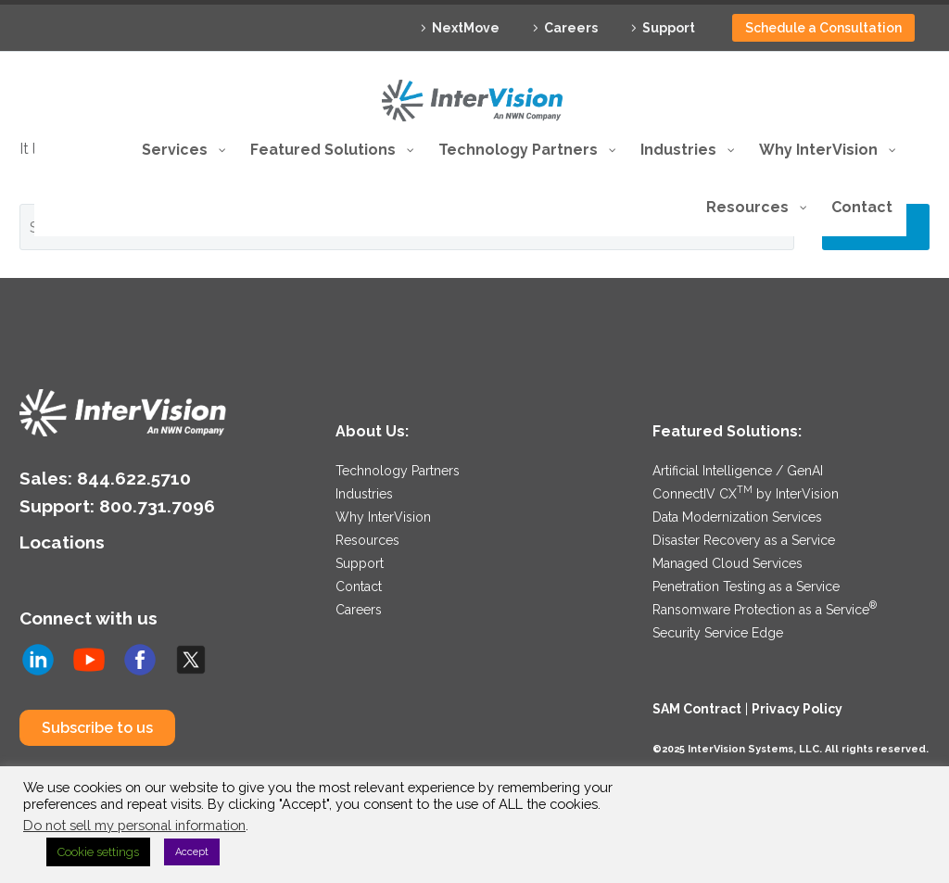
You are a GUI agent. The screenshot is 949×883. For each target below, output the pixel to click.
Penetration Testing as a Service (746, 586)
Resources (367, 540)
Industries (364, 493)
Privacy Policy (797, 708)
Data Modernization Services (737, 517)
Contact (358, 586)
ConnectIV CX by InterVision (745, 493)
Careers (571, 27)
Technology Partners (397, 470)
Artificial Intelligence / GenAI (737, 470)
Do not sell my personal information (134, 825)
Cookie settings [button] (98, 852)
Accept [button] (192, 852)
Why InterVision (383, 517)
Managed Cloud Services (727, 563)
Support (668, 27)
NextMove (466, 27)
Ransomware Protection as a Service (764, 609)
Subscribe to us (97, 728)
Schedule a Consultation (823, 27)
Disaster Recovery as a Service (743, 540)
